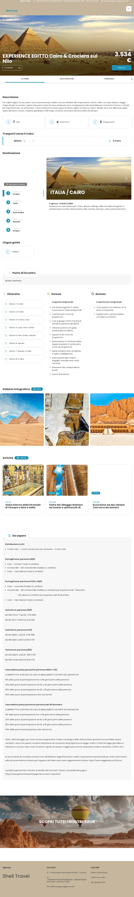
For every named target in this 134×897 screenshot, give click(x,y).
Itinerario (109, 78)
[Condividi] (12, 67)
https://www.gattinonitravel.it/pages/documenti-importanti (32, 774)
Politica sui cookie (98, 877)
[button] (128, 8)
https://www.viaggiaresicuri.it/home (105, 760)
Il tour (25, 78)
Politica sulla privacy (99, 873)
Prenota (121, 67)
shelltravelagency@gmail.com (116, 1)
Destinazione (67, 78)
